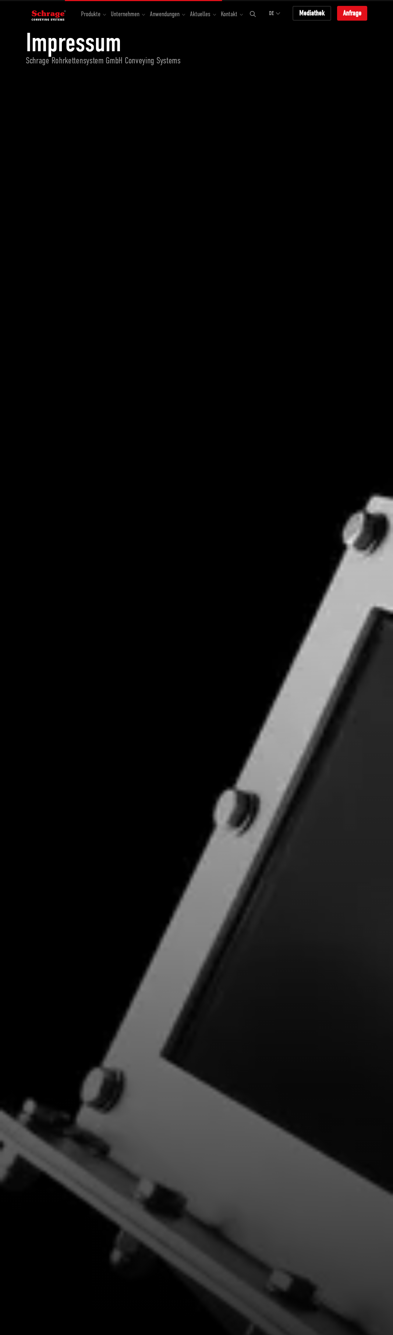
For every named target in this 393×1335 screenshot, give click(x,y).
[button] (94, 15)
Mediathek (312, 13)
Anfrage (352, 13)
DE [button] (275, 13)
